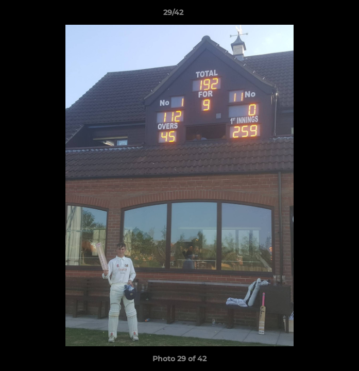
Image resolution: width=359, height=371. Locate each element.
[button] (322, 15)
